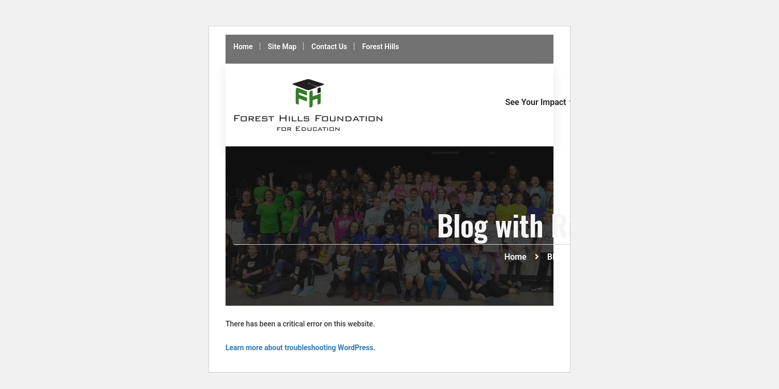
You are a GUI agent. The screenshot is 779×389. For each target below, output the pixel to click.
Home (243, 46)
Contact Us (329, 46)
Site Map (282, 46)
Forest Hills (380, 46)
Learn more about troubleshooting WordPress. (301, 347)
